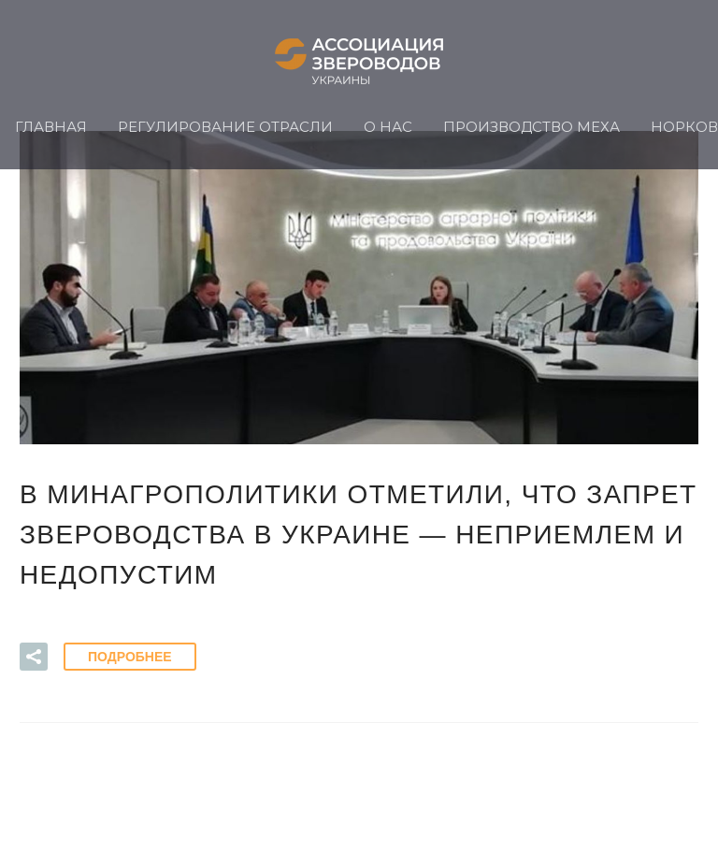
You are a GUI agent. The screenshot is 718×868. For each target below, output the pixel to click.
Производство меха (531, 127)
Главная (51, 127)
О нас (388, 127)
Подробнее (130, 656)
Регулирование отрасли (225, 127)
